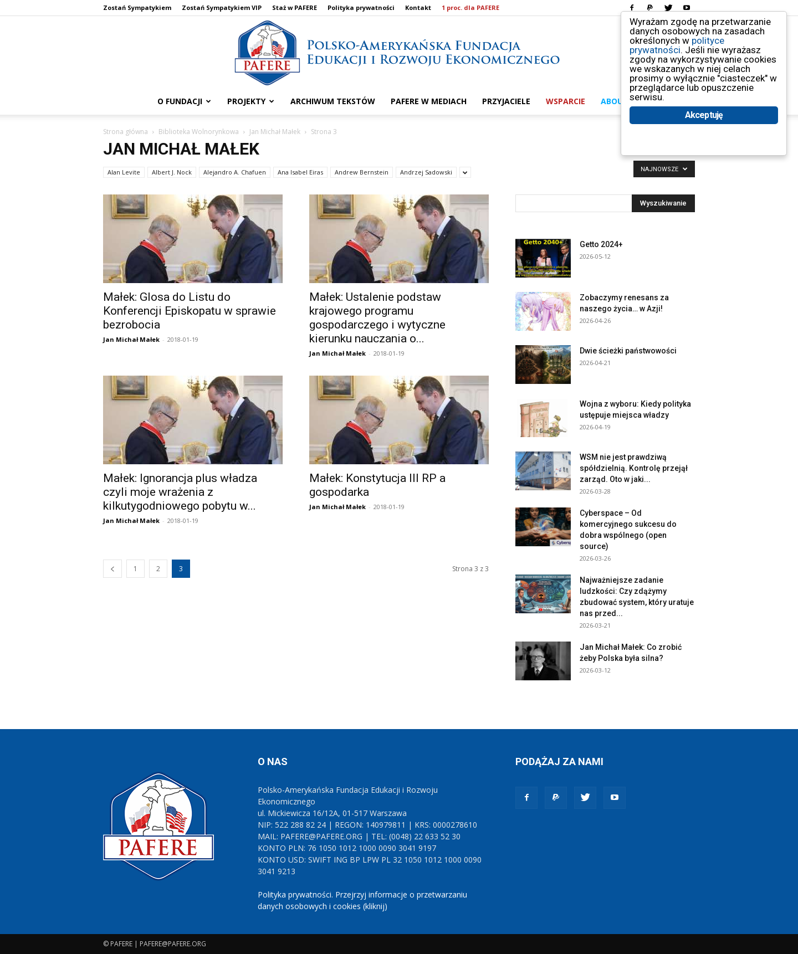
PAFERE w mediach (429, 101)
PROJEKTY (250, 101)
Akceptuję (704, 115)
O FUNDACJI (184, 101)
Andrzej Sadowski (426, 172)
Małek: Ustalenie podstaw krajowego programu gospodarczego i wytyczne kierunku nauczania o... (377, 317)
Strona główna (125, 131)
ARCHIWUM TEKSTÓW (332, 101)
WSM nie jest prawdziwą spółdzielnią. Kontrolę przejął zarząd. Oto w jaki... (634, 468)
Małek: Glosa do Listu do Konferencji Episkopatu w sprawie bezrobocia (189, 310)
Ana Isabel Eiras (300, 172)
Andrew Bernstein (361, 172)
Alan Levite (124, 172)
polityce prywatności (677, 45)
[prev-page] (112, 569)
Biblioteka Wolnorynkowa (198, 131)
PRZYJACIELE (506, 101)
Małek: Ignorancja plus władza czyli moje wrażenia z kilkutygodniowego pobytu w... (180, 491)
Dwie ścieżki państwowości (628, 350)
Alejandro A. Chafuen (234, 172)
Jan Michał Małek (274, 131)
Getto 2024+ (601, 244)
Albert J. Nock (172, 172)
